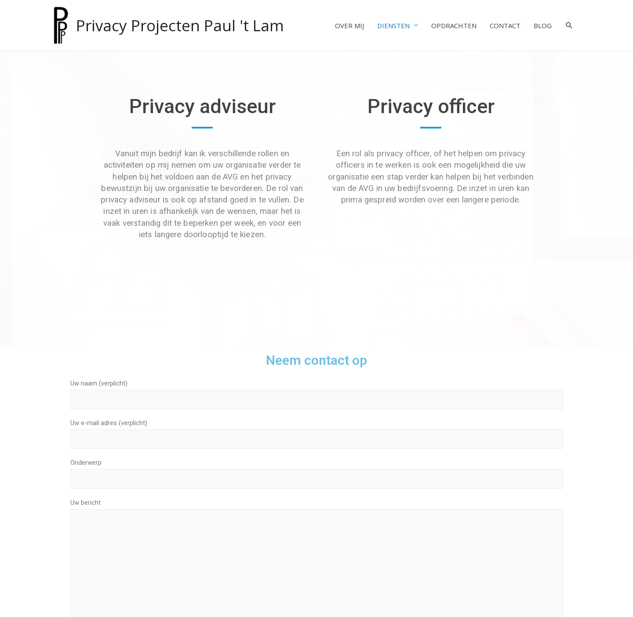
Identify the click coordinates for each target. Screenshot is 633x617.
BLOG (543, 25)
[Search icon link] (569, 25)
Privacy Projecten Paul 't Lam (180, 25)
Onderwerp (316, 473)
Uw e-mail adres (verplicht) (316, 434)
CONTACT (505, 25)
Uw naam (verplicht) (316, 394)
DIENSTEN (393, 25)
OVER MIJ (349, 25)
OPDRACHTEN (454, 25)
